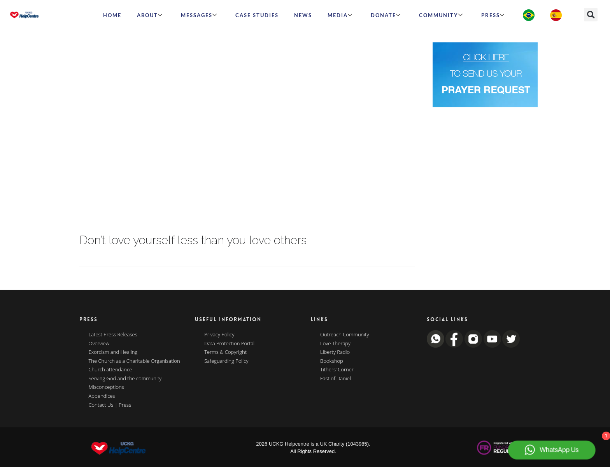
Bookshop (331, 361)
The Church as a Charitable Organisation (134, 361)
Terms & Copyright (225, 352)
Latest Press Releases (113, 335)
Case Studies (257, 15)
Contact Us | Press (110, 405)
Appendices (102, 396)
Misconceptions (106, 387)
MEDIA (340, 15)
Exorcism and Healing (113, 352)
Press (493, 15)
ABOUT (150, 15)
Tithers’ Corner (337, 370)
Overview (99, 344)
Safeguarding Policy (226, 361)
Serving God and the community (125, 379)
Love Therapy (335, 344)
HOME (112, 15)
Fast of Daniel (335, 379)
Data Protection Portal (229, 344)
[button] (591, 14)
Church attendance (110, 370)
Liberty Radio (335, 352)
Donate (386, 15)
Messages (199, 15)
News (303, 15)
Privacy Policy (219, 335)
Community (441, 15)
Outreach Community (344, 335)
